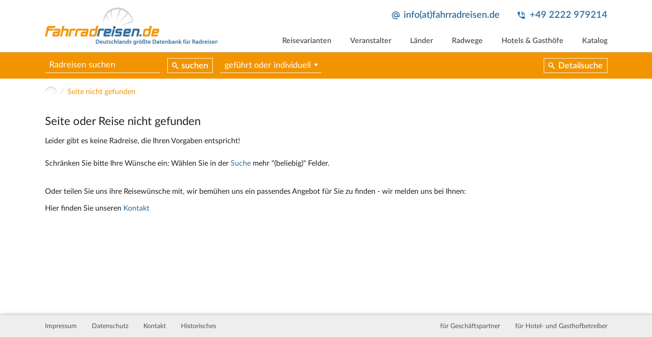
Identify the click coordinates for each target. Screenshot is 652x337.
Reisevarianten (306, 40)
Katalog (594, 40)
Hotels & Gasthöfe (532, 40)
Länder (421, 40)
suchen (194, 66)
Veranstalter (370, 40)
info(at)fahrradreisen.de (452, 15)
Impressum (61, 326)
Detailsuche (580, 66)
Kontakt (136, 208)
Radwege (467, 40)
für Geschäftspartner (470, 326)
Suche (241, 163)
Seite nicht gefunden (101, 91)
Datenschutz (110, 326)
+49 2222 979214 (568, 15)
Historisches (198, 326)
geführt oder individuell (268, 65)
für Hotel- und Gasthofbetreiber (561, 326)
